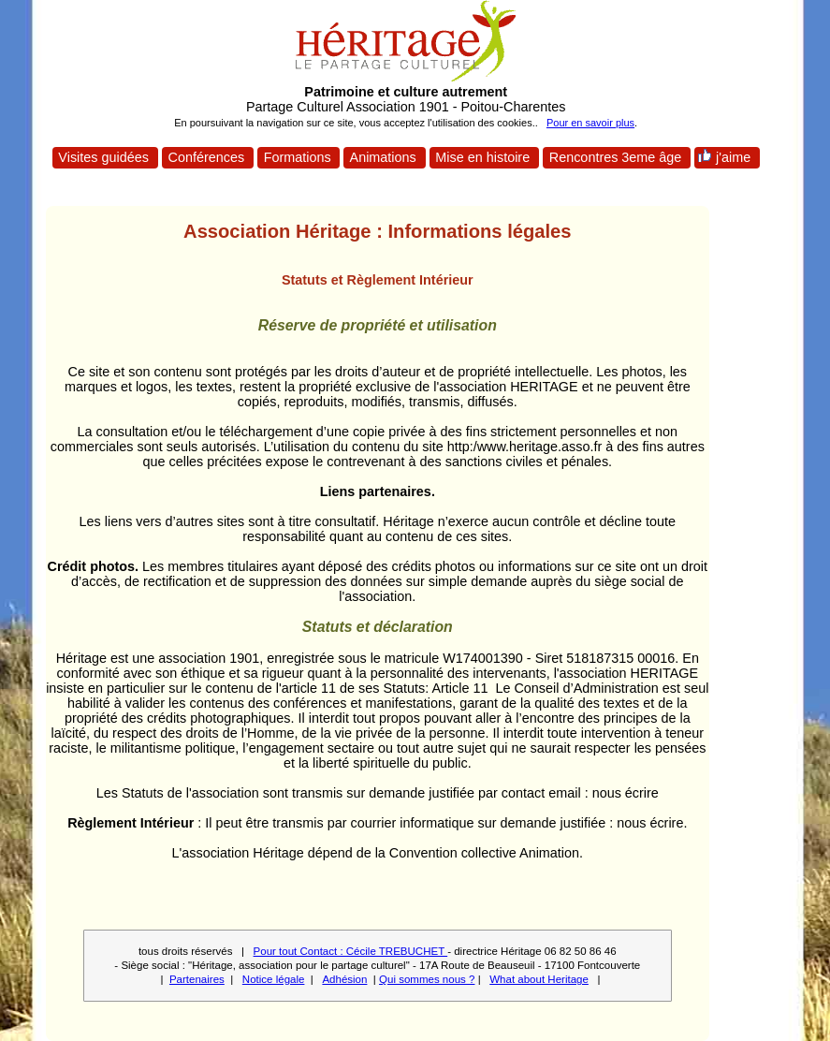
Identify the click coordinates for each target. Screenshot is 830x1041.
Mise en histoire (482, 157)
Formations (297, 157)
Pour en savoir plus (590, 122)
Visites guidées (103, 157)
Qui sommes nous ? (426, 979)
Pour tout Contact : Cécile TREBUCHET (351, 951)
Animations (382, 157)
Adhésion (344, 979)
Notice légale (273, 979)
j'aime (725, 156)
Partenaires (197, 979)
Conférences (207, 157)
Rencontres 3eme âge (616, 157)
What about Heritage (539, 979)
